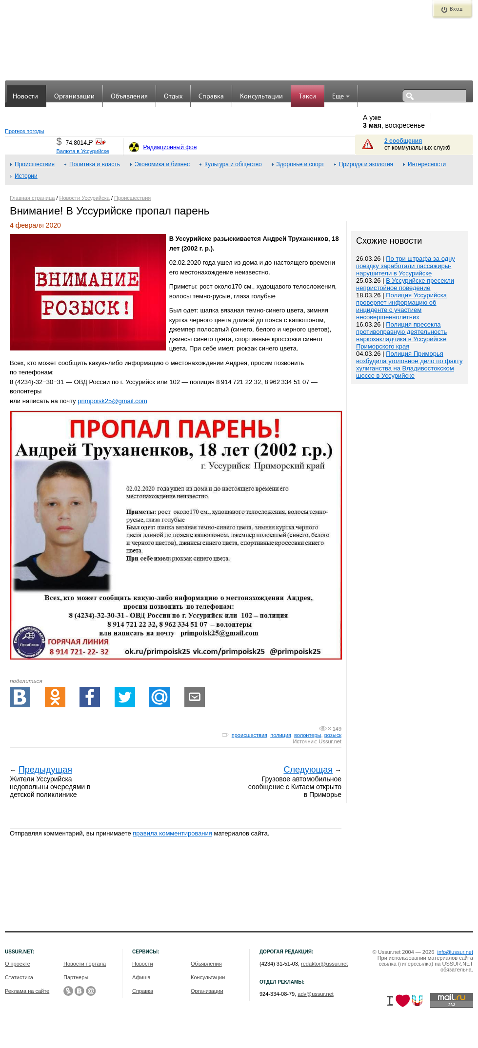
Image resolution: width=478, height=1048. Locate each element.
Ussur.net (330, 741)
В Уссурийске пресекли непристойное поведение (405, 284)
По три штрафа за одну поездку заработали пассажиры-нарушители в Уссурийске (405, 266)
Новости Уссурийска (85, 198)
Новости (25, 96)
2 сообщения (403, 140)
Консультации (261, 96)
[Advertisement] (409, 595)
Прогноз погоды (24, 131)
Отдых (173, 96)
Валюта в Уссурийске (82, 151)
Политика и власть (94, 164)
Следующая (308, 770)
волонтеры (307, 735)
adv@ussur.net (316, 994)
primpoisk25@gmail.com (112, 401)
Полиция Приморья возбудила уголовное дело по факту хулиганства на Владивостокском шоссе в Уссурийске (409, 364)
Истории (26, 176)
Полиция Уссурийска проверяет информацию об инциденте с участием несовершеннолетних (401, 306)
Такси (307, 96)
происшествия (249, 735)
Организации (74, 96)
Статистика (19, 977)
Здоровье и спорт (300, 164)
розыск (332, 735)
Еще (341, 96)
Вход (456, 9)
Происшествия (35, 164)
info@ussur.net (455, 952)
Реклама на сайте (27, 991)
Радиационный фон (170, 147)
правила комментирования (172, 833)
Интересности (427, 164)
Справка (211, 96)
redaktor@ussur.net (324, 964)
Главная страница (32, 198)
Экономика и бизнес (162, 164)
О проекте (17, 964)
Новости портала (84, 964)
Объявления (129, 96)
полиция (280, 735)
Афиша (141, 977)
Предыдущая (45, 770)
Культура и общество (233, 164)
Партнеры (75, 977)
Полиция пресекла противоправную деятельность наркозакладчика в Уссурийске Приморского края (401, 335)
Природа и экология (366, 164)
